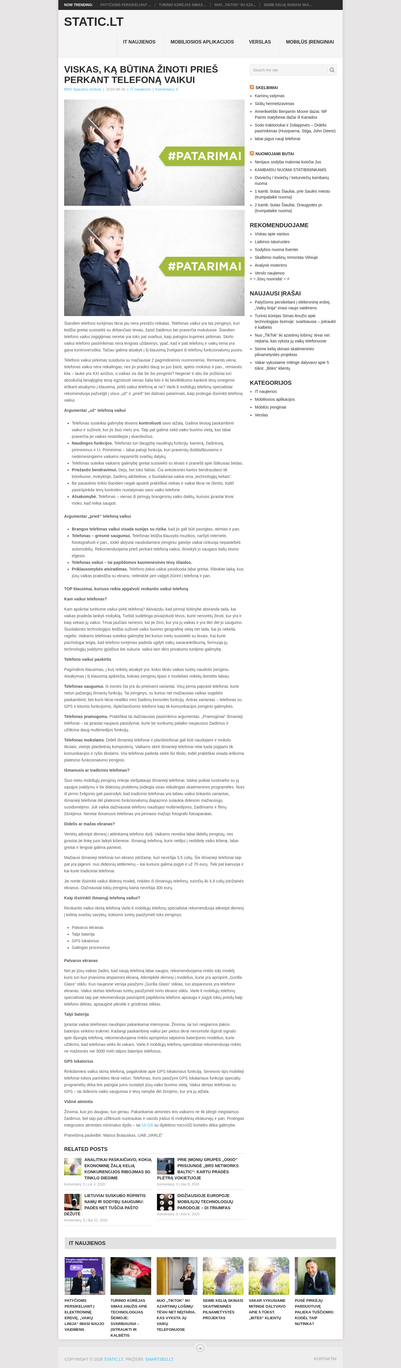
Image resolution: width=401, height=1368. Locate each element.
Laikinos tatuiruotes (272, 241)
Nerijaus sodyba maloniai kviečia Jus (288, 162)
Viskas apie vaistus (272, 234)
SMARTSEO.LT (159, 1359)
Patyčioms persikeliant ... (125, 5)
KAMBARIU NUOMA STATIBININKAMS (290, 169)
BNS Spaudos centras (82, 89)
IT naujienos (139, 41)
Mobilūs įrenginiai (310, 41)
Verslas (260, 41)
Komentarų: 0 (167, 89)
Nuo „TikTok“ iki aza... (235, 5)
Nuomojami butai (275, 153)
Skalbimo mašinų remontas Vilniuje (286, 257)
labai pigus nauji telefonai (277, 138)
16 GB (147, 1125)
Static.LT (94, 22)
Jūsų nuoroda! (270, 279)
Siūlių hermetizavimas (274, 103)
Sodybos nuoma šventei (276, 249)
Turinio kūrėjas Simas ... (183, 5)
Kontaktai (325, 1358)
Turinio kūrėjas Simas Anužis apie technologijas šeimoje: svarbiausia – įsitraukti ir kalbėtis (295, 321)
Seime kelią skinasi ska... (288, 5)
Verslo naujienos (270, 273)
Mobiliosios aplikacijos (202, 41)
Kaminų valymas (270, 95)
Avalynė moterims (271, 265)
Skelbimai (267, 87)
